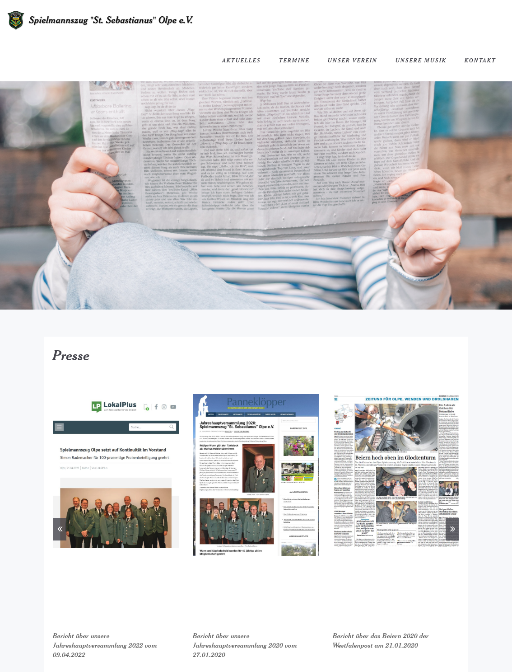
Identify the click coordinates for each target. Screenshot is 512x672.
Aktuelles (241, 60)
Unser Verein (352, 60)
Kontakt (480, 60)
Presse (71, 355)
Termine (294, 60)
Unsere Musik (421, 60)
